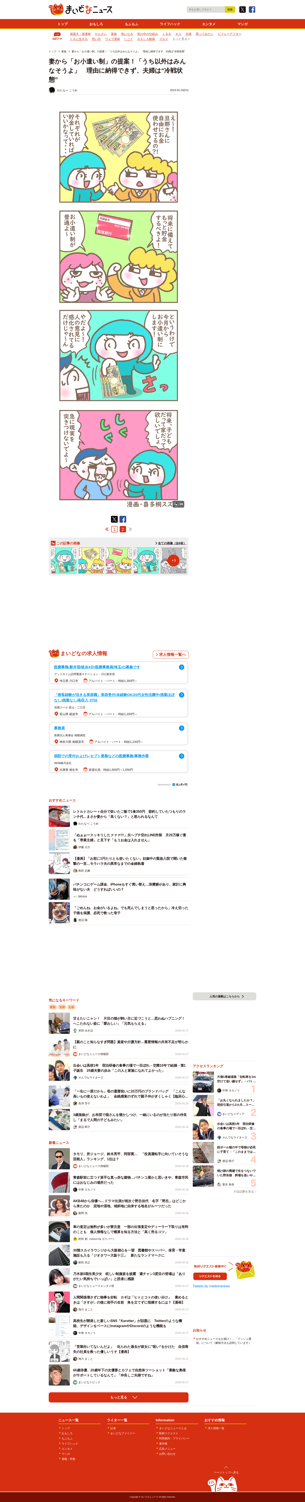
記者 (113, 1428)
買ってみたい (205, 33)
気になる (127, 33)
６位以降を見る (243, 1191)
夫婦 (188, 33)
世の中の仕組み (147, 33)
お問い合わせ (167, 1453)
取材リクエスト (168, 1433)
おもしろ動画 (146, 38)
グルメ (163, 38)
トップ (62, 24)
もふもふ (131, 24)
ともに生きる (79, 38)
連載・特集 (68, 1458)
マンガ (242, 24)
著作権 (163, 1443)
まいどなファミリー (122, 1433)
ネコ (178, 33)
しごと (128, 38)
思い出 (96, 38)
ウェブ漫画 (112, 38)
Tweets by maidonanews (211, 1286)
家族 (114, 33)
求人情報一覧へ (172, 654)
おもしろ (96, 24)
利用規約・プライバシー (174, 1438)
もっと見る (179, 38)
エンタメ (209, 24)
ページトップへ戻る (226, 1472)
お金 (71, 1007)
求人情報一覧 (216, 1428)
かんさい (101, 33)
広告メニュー (167, 1448)
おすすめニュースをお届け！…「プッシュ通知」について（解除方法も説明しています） (223, 1340)
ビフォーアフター (229, 33)
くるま (166, 33)
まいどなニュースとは (173, 1428)
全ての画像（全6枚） (172, 543)
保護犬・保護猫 (80, 33)
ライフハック (170, 24)
